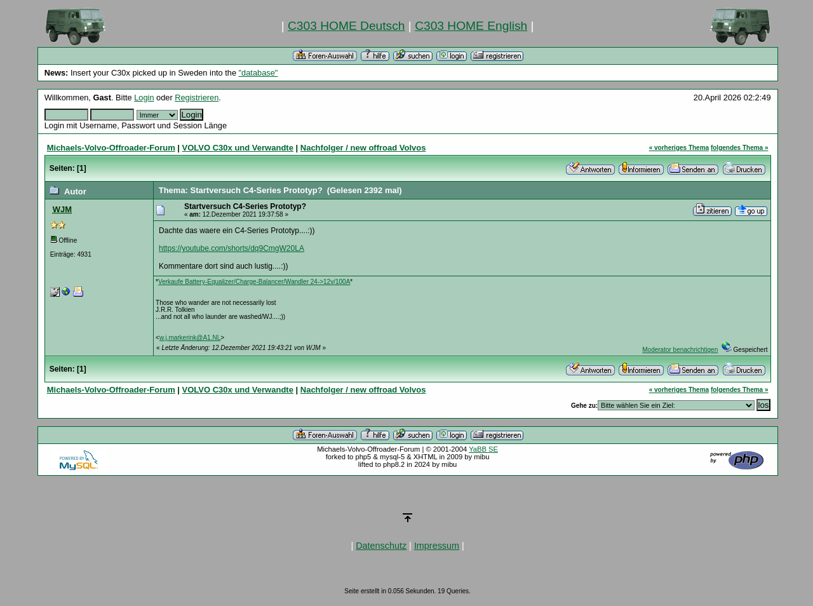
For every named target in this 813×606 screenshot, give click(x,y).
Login (144, 97)
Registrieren (196, 97)
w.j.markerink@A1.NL (189, 337)
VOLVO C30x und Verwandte (237, 147)
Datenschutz (381, 546)
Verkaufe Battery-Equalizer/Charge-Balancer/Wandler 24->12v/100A (254, 281)
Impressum (436, 546)
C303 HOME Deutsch (346, 25)
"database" (258, 72)
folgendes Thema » (740, 147)
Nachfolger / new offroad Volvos (363, 147)
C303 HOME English (471, 25)
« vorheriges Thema (679, 147)
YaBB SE (483, 449)
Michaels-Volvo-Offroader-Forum (111, 147)
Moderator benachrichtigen (680, 349)
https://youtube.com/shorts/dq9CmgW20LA (231, 248)
